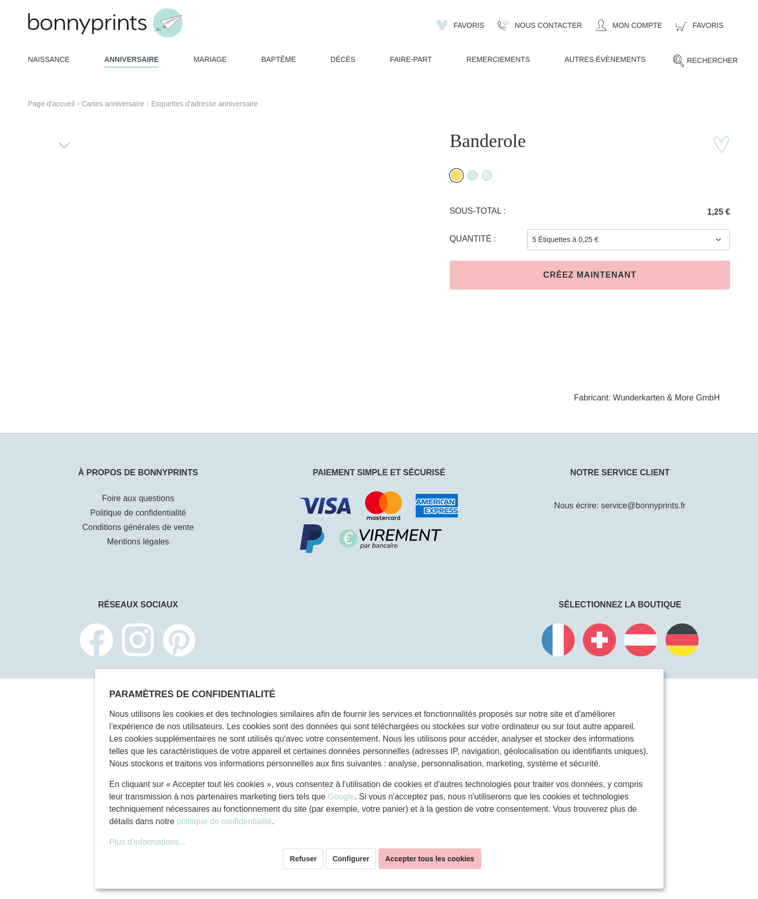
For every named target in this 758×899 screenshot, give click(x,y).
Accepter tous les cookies (430, 859)
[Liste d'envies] (460, 25)
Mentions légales (138, 541)
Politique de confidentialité (138, 512)
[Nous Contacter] (540, 25)
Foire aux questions (138, 498)
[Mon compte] (629, 25)
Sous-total (477, 210)
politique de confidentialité (224, 821)
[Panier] (699, 25)
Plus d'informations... (147, 842)
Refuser (303, 859)
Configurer (351, 859)
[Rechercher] (705, 61)
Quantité (472, 238)
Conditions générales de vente (138, 527)
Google (341, 796)
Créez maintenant (589, 274)
